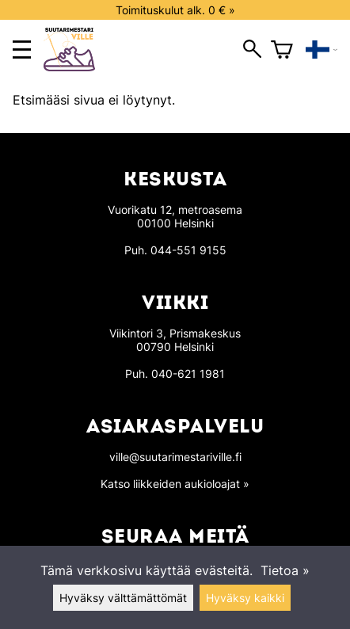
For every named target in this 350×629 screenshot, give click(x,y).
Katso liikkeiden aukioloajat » (175, 483)
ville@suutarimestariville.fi (175, 456)
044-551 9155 (188, 250)
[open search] (252, 50)
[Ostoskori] (282, 50)
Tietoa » (285, 570)
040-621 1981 (188, 373)
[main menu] (22, 49)
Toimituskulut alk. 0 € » (175, 10)
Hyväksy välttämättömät (123, 597)
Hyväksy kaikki (245, 597)
